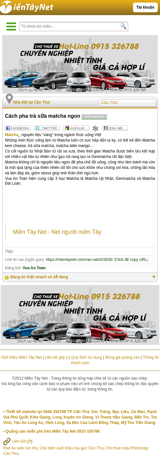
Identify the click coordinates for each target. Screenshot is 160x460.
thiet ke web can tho (20, 448)
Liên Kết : (18, 441)
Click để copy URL (131, 259)
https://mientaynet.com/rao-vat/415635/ (79, 259)
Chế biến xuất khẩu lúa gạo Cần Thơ (71, 448)
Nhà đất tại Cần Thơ (31, 102)
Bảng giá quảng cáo (122, 357)
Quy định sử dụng (86, 357)
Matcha (11, 135)
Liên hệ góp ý (56, 357)
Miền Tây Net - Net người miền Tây (57, 232)
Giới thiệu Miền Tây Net (21, 357)
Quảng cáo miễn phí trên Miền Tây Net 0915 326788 (52, 431)
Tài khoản (145, 7)
